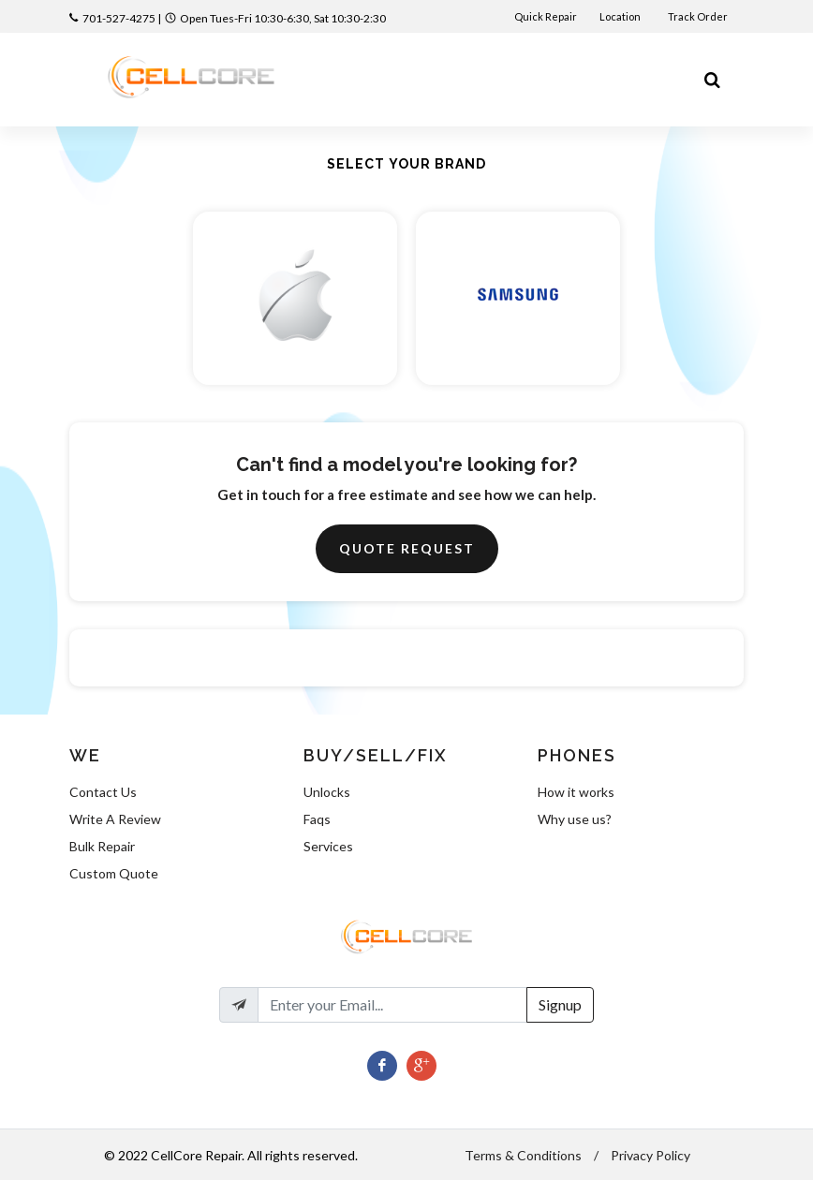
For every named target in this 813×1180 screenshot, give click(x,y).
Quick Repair (545, 16)
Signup (560, 1004)
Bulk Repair (102, 846)
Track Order (699, 16)
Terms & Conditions (523, 1155)
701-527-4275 (118, 18)
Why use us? (575, 819)
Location (621, 16)
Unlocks (326, 792)
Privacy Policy (650, 1155)
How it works (576, 792)
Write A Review (115, 819)
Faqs (317, 819)
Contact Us (103, 792)
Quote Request (407, 548)
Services (328, 846)
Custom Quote (113, 873)
